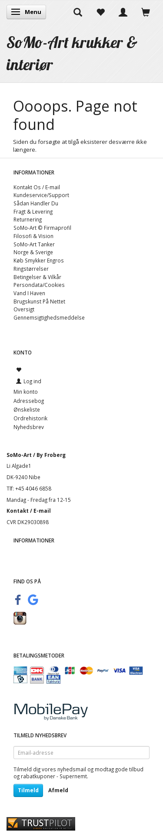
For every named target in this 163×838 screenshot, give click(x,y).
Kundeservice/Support (41, 194)
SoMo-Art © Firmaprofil (42, 227)
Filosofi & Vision (33, 235)
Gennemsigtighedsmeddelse (49, 317)
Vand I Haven (29, 293)
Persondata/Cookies (39, 284)
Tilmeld (28, 790)
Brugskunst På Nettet (39, 301)
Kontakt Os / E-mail (36, 187)
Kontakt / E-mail (29, 510)
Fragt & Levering (33, 211)
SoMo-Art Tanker (34, 244)
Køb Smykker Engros (38, 260)
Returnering (27, 219)
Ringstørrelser (31, 268)
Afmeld (58, 790)
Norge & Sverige (33, 252)
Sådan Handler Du (35, 203)
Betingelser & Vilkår (37, 276)
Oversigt (23, 309)
